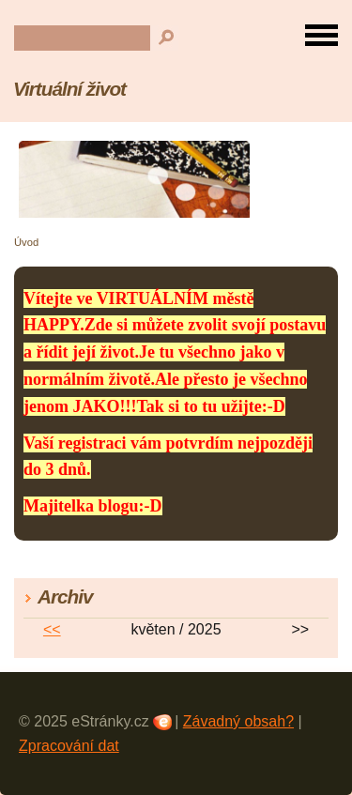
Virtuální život (69, 88)
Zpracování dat (69, 746)
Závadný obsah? (238, 721)
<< (52, 629)
